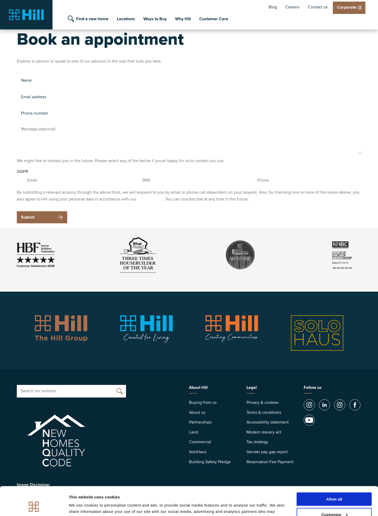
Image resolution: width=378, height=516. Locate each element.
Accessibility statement (267, 422)
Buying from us (203, 402)
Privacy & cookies (262, 402)
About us (197, 412)
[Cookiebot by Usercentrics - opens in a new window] (34, 506)
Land (193, 432)
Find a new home (92, 19)
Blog (273, 7)
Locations (126, 19)
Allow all (334, 472)
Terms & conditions (263, 412)
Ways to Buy (155, 19)
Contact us (318, 7)
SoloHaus (197, 452)
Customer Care (213, 19)
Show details (81, 505)
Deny (334, 503)
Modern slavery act (263, 432)
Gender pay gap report (267, 452)
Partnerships (200, 422)
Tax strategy (257, 442)
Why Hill (183, 19)
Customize (334, 487)
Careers (292, 7)
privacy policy (150, 199)
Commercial (200, 442)
